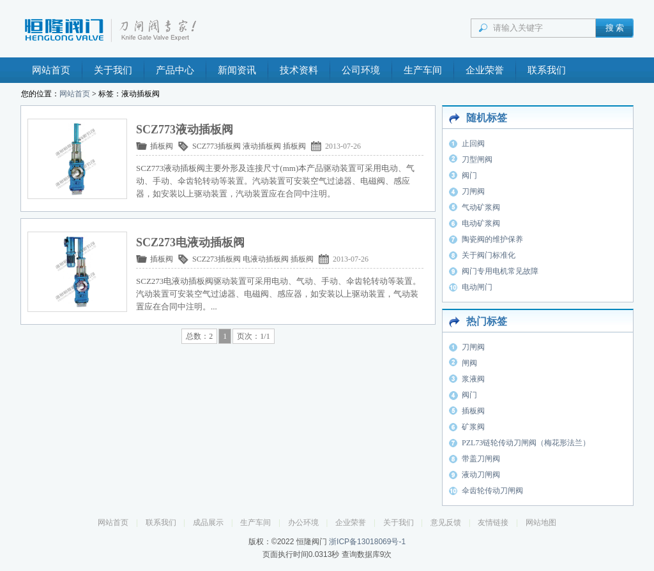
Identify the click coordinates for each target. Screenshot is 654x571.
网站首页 (51, 70)
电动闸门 (477, 287)
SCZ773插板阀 (216, 146)
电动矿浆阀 (481, 223)
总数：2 (199, 336)
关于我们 (113, 70)
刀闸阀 (473, 191)
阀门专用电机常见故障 (500, 271)
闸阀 (469, 363)
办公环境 (303, 522)
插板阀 (161, 146)
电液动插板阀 (266, 259)
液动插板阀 (262, 146)
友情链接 (493, 522)
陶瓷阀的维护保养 (492, 239)
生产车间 (423, 70)
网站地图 (541, 522)
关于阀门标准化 (488, 255)
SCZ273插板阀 (216, 259)
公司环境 (361, 70)
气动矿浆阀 (481, 207)
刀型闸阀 (477, 159)
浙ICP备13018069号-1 (367, 541)
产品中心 (175, 70)
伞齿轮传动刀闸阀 (492, 490)
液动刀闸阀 (481, 474)
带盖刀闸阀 (481, 458)
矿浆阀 (473, 426)
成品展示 (208, 522)
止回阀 (473, 143)
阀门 (469, 175)
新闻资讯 (237, 70)
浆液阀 (473, 378)
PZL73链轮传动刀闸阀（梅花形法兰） (526, 442)
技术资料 (299, 70)
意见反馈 (445, 522)
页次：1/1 (253, 336)
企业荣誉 (485, 70)
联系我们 (547, 70)
